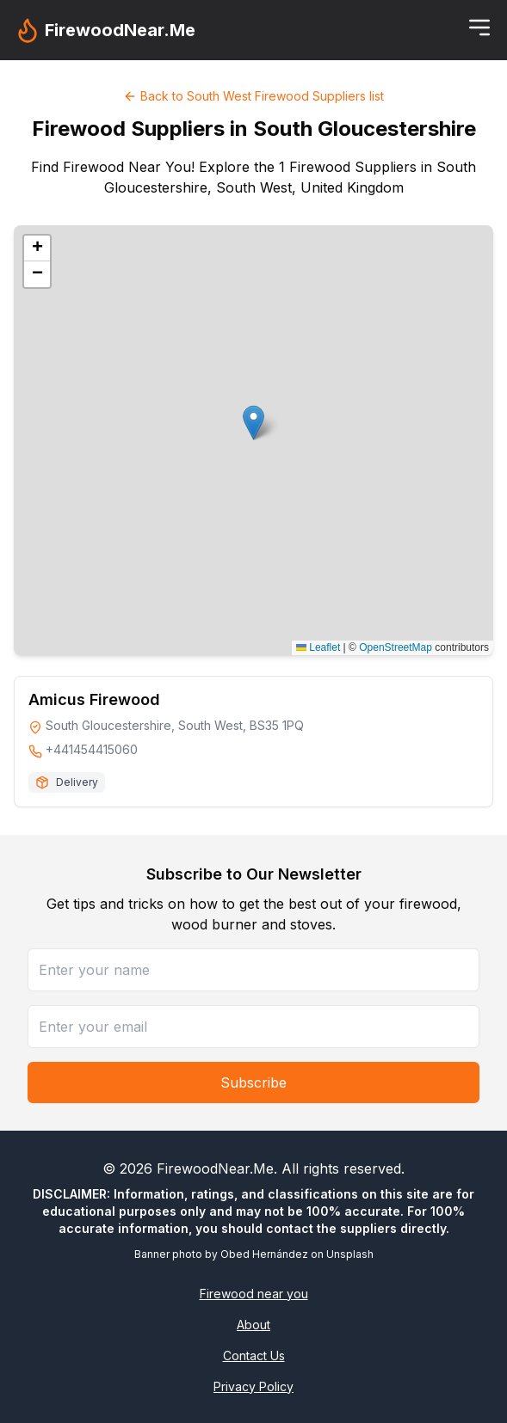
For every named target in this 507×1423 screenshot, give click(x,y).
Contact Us (254, 1355)
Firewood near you (254, 1293)
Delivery (77, 782)
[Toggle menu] (479, 27)
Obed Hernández (264, 1254)
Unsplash (350, 1254)
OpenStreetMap (395, 647)
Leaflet (318, 647)
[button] (253, 422)
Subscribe (253, 1082)
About (253, 1324)
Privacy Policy (253, 1386)
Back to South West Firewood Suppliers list (253, 96)
